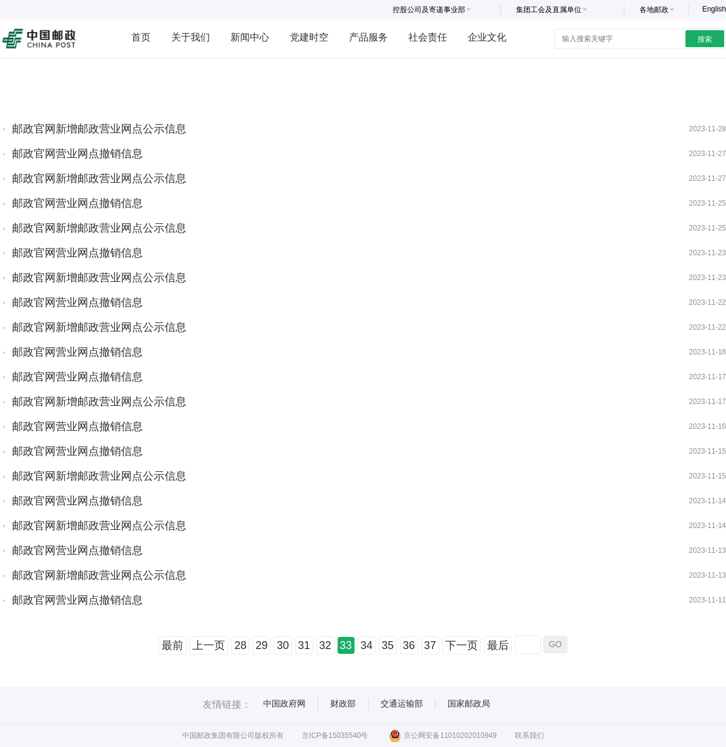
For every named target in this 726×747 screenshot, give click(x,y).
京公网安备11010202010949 (442, 735)
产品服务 (368, 37)
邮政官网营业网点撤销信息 (77, 154)
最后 (498, 645)
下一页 (461, 645)
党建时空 (309, 37)
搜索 (705, 39)
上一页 (208, 645)
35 (388, 645)
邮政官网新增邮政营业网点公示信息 (99, 129)
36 (409, 645)
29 (261, 645)
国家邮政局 (469, 703)
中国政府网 (284, 703)
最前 (172, 645)
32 (325, 645)
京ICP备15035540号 (335, 735)
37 (430, 645)
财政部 (343, 703)
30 (282, 645)
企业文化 (487, 37)
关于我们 (190, 37)
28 (240, 645)
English (714, 9)
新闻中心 (250, 37)
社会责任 (427, 37)
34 (367, 645)
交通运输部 (402, 703)
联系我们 (529, 735)
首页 (141, 37)
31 (304, 645)
